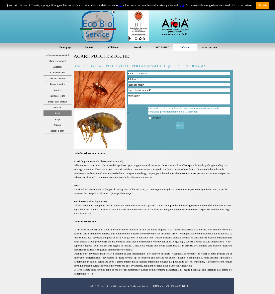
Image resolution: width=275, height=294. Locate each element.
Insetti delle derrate (57, 101)
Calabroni (57, 66)
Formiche (57, 90)
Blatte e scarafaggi (57, 61)
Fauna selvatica (57, 84)
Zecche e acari (57, 130)
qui (120, 5)
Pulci (57, 113)
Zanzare (57, 125)
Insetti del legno (57, 95)
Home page (65, 47)
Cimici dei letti (57, 72)
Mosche (57, 107)
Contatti (89, 47)
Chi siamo (113, 47)
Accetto (156, 117)
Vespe (57, 119)
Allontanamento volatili (57, 55)
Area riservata (209, 47)
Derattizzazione (57, 78)
